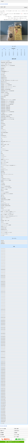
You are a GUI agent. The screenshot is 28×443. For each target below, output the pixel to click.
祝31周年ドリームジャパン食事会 (6, 180)
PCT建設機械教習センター (5, 71)
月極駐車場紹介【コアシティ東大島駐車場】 (7, 111)
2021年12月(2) (3, 327)
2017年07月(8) (3, 406)
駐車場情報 (2, 68)
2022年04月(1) (3, 321)
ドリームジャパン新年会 (4, 223)
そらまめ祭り (3, 183)
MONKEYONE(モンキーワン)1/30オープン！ (7, 117)
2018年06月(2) (3, 390)
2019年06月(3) (3, 372)
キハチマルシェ (3, 129)
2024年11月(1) (3, 275)
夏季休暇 (2, 120)
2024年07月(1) (3, 281)
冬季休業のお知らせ (4, 229)
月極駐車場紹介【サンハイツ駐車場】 (6, 114)
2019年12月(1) (3, 363)
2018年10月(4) (3, 384)
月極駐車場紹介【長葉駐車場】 (5, 108)
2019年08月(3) (3, 369)
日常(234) (2, 240)
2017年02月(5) (3, 414)
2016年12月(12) (3, 417)
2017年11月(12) (3, 400)
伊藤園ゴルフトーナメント (5, 159)
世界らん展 (2, 196)
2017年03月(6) (3, 412)
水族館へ (2, 175)
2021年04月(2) (3, 339)
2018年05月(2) (3, 391)
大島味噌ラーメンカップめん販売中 (6, 187)
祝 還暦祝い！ (3, 113)
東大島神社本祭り (3, 135)
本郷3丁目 (2, 195)
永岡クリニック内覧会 (4, 189)
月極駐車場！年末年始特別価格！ (6, 89)
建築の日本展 (3, 172)
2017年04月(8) (3, 411)
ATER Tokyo (3, 74)
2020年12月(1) (3, 345)
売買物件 (2, 432)
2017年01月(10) (3, 415)
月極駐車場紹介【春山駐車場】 (5, 105)
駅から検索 (16, 428)
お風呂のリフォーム (4, 226)
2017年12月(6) (3, 399)
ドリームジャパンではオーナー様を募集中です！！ (8, 165)
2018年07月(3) (3, 388)
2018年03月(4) (3, 394)
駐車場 (16, 432)
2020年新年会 (3, 123)
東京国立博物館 (3, 198)
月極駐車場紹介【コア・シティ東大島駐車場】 (8, 65)
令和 (1, 147)
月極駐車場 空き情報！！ (5, 92)
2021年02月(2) (3, 342)
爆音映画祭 (2, 171)
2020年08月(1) (3, 351)
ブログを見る (3, 436)
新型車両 (2, 181)
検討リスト (2, 430)
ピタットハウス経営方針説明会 (5, 186)
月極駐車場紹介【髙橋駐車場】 (5, 107)
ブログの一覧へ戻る (3, 425)
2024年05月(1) (3, 284)
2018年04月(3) (3, 393)
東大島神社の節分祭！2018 (5, 204)
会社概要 (2, 434)
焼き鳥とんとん (3, 207)
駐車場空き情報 (3, 96)
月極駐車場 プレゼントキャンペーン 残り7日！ (8, 86)
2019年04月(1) (3, 375)
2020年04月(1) (3, 357)
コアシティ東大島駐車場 (4, 95)
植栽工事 (2, 201)
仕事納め (2, 126)
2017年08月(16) (3, 405)
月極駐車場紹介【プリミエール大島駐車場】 (7, 102)
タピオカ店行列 (3, 125)
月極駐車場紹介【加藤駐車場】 (5, 116)
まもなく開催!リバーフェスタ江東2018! (7, 193)
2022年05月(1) (3, 320)
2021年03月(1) (3, 341)
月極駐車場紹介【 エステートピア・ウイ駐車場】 (8, 99)
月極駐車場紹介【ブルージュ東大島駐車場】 (7, 90)
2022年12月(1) (3, 309)
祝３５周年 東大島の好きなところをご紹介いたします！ (9, 80)
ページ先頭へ (17, 436)
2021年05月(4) (3, 338)
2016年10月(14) (3, 420)
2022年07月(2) (3, 317)
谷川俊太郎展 (3, 184)
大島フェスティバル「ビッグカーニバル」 (7, 174)
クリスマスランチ (3, 156)
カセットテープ (3, 202)
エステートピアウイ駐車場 (5, 93)
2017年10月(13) (3, 402)
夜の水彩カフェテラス (4, 169)
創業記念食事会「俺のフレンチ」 (6, 141)
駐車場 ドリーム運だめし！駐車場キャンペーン (8, 211)
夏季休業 (2, 98)
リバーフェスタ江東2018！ (5, 192)
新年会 (2, 153)
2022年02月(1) (3, 324)
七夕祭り (2, 177)
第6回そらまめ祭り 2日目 (5, 144)
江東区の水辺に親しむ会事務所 (5, 199)
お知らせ (2, 122)
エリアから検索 (3, 428)
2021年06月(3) (3, 336)
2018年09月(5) (3, 385)
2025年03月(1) (3, 269)
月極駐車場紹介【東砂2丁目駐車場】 (6, 62)
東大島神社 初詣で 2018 (5, 220)
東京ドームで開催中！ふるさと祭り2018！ (7, 214)
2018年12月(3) (3, 381)
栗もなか (2, 166)
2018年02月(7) (3, 396)
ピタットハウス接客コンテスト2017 (6, 232)
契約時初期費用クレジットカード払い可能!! (7, 119)
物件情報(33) (3, 243)
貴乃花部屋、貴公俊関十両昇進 (5, 205)
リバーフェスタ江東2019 (4, 150)
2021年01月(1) (3, 344)
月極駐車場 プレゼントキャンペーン (6, 87)
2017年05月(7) (3, 409)
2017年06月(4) (3, 408)
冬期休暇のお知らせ (4, 77)
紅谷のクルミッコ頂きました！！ (6, 217)
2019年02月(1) (3, 378)
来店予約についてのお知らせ (5, 83)
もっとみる (2, 235)
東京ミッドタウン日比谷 (4, 162)
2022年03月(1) (3, 323)
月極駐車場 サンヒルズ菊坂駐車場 (6, 84)
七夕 (1, 138)
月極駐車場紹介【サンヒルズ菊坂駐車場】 (7, 104)
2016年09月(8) (3, 421)
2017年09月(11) (3, 403)
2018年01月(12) (3, 397)
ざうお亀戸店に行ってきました (5, 178)
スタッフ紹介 (17, 434)
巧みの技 (2, 208)
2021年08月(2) (3, 333)
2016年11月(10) (3, 418)
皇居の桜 (2, 190)
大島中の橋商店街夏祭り (4, 132)
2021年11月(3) (3, 329)
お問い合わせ (17, 430)
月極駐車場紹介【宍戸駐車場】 (5, 110)
